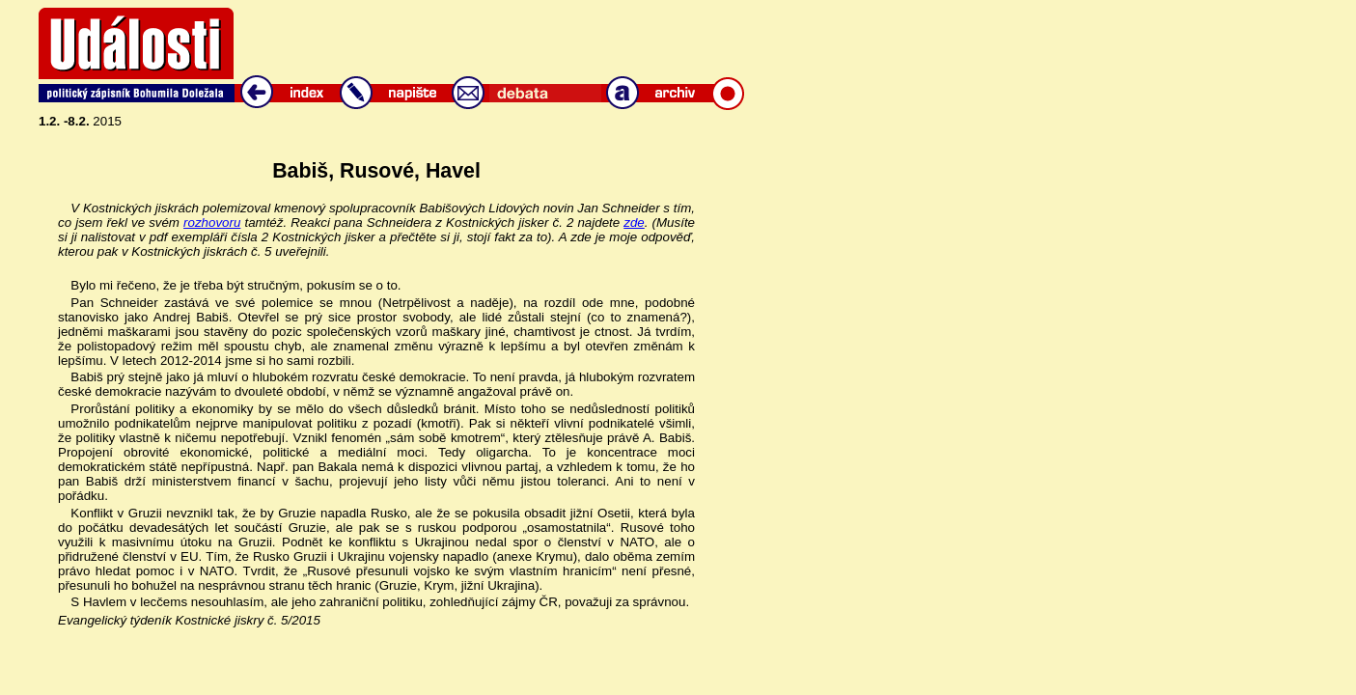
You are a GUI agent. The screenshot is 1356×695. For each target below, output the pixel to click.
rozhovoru (211, 222)
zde (634, 222)
